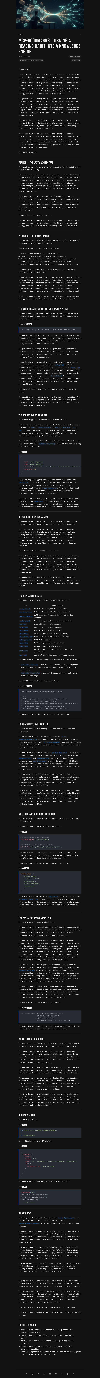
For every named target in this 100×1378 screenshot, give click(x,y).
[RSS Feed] (73, 1374)
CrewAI (47, 322)
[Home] (26, 1374)
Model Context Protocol (29, 559)
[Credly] (61, 1373)
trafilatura (26, 1349)
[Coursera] (56, 1374)
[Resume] (67, 1374)
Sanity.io (26, 186)
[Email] (38, 1374)
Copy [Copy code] (29, 332)
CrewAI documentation (30, 1355)
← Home (21, 34)
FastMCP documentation (31, 1344)
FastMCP (45, 609)
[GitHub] (50, 1374)
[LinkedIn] (44, 1374)
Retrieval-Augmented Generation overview (39, 1360)
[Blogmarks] (32, 1374)
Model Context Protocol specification (38, 1338)
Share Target (71, 283)
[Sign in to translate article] (76, 66)
